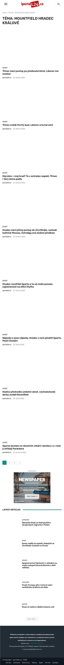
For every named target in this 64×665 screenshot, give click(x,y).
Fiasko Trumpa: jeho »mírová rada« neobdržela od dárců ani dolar (37, 586)
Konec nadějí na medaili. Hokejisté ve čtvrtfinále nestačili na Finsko (38, 544)
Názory (24, 604)
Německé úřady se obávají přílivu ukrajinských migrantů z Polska (36, 524)
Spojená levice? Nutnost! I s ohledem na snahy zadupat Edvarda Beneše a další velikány (39, 565)
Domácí (24, 560)
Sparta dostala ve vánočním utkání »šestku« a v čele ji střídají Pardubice (31, 447)
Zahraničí (25, 520)
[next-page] (19, 463)
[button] (59, 4)
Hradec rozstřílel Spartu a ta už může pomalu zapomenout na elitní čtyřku (27, 285)
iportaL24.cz (6, 77)
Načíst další (32, 619)
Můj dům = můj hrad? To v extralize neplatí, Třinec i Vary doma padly (29, 177)
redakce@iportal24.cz (36, 643)
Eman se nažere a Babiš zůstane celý (38, 607)
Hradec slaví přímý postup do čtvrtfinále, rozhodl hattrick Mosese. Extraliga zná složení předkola (29, 231)
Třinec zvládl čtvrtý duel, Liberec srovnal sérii (27, 125)
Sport (4, 68)
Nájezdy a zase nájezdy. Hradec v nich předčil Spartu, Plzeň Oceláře (32, 339)
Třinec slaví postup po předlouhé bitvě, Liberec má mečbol (30, 72)
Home (4, 13)
